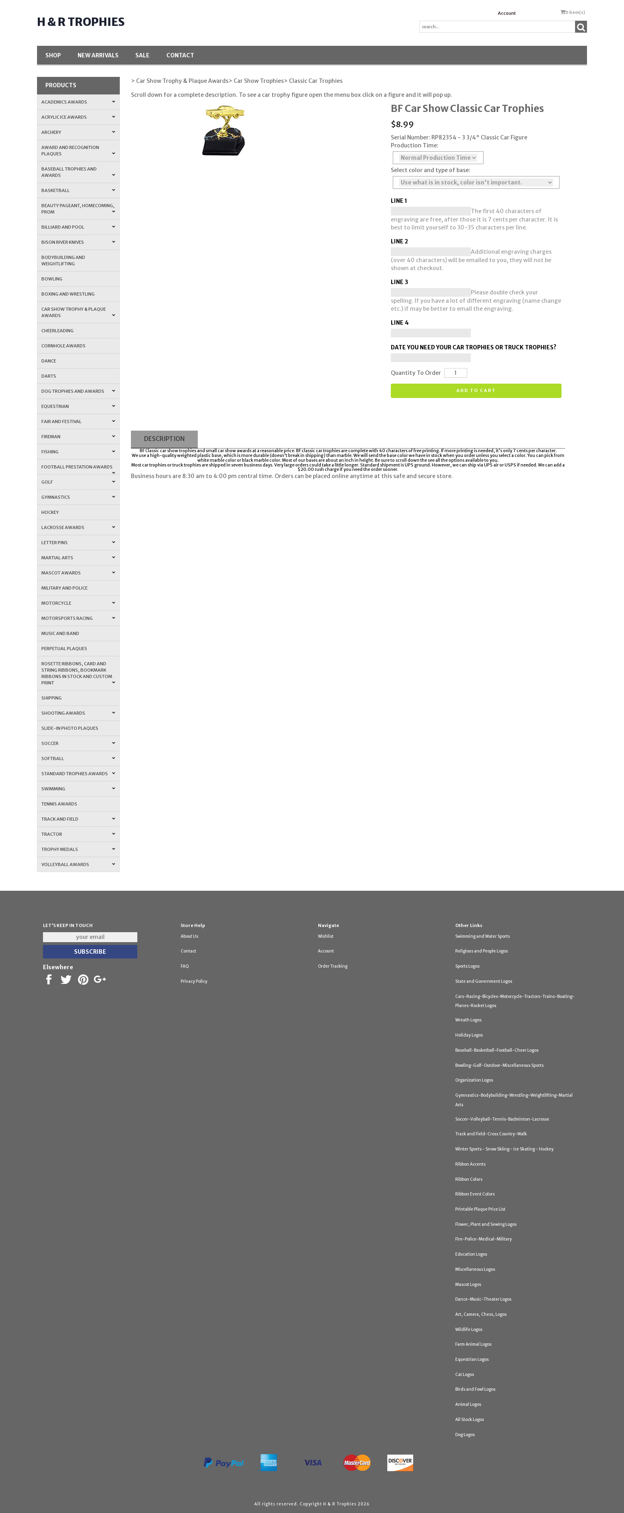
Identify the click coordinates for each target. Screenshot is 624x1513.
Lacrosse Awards (78, 527)
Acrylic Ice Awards (78, 117)
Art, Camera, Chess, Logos (481, 1314)
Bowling (51, 279)
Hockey (50, 512)
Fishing (78, 452)
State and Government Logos (483, 981)
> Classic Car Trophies (313, 80)
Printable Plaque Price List (480, 1209)
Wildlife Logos (468, 1329)
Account (507, 13)
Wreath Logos (468, 1020)
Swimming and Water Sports (482, 936)
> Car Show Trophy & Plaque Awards (179, 80)
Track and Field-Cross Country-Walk (491, 1134)
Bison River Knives (78, 242)
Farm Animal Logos (473, 1344)
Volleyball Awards (78, 864)
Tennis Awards (59, 804)
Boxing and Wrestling (68, 294)
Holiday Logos (469, 1035)
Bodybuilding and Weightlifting (63, 261)
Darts (48, 376)
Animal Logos (468, 1404)
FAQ (185, 966)
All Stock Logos (469, 1419)
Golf (78, 482)
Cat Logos (464, 1374)
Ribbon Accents (470, 1164)
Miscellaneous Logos (475, 1269)
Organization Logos (474, 1080)
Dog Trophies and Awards (78, 391)
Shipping (51, 698)
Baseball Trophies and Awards (78, 172)
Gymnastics (78, 497)
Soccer (78, 743)
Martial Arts (78, 558)
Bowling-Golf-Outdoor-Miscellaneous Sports (499, 1065)
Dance (48, 361)
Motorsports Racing (78, 618)
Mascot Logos (468, 1284)
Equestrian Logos (472, 1359)
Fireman (78, 436)
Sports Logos (467, 966)
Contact (180, 55)
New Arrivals (98, 55)
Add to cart (476, 390)
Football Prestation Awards (78, 469)
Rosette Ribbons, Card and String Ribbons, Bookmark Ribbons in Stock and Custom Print (78, 673)
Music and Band (60, 633)
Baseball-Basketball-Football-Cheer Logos (496, 1050)
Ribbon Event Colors (475, 1194)
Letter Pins (78, 542)
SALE (142, 55)
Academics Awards (78, 102)
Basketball (78, 190)
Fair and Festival (78, 421)
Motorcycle (78, 603)
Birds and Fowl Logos (475, 1389)
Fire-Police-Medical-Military (483, 1239)
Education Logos (471, 1254)
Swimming (78, 789)
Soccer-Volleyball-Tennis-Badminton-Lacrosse (502, 1119)
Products (60, 85)
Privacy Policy (194, 981)
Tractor (78, 834)
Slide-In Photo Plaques (69, 728)
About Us (189, 936)
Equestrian (78, 406)
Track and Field (78, 819)
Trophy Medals (78, 849)
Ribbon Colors (468, 1179)
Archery (78, 132)
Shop (53, 55)
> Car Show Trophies (256, 80)
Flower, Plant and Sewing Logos (486, 1224)
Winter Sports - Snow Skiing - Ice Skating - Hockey (504, 1149)
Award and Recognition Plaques (78, 151)
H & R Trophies (81, 22)
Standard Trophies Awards (78, 773)
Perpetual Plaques (64, 648)
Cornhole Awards (63, 346)
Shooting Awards (78, 713)
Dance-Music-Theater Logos (483, 1299)
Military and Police (64, 588)
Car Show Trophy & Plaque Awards (78, 312)
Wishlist (325, 936)
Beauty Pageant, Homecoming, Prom (78, 209)
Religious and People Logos (481, 951)
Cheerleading (57, 330)
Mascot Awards (78, 573)
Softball (78, 758)
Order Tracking (332, 966)
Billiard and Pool (78, 227)
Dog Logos (465, 1434)
